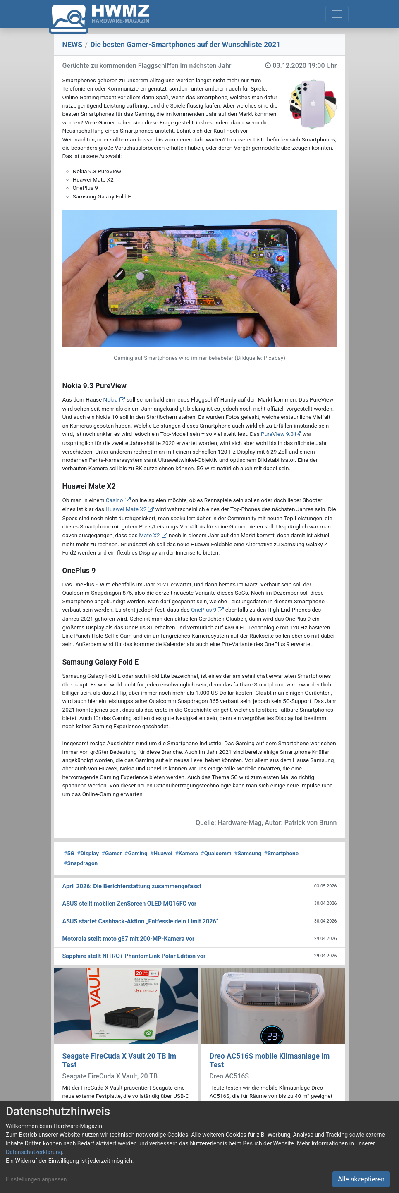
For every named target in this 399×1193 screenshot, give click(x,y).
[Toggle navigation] (337, 14)
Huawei (161, 853)
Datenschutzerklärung (34, 1152)
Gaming (135, 853)
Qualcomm (216, 853)
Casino (114, 500)
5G (69, 853)
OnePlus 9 (203, 609)
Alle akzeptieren (361, 1179)
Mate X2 (149, 535)
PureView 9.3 (277, 433)
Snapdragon (81, 863)
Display (88, 853)
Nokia (110, 399)
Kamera (186, 853)
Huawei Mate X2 (125, 509)
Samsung (247, 853)
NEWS (72, 45)
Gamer (112, 853)
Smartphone (281, 853)
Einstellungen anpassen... (39, 1179)
